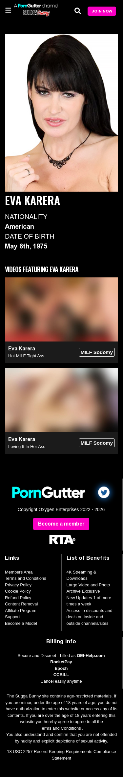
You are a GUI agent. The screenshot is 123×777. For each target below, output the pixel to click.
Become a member (61, 524)
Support (12, 616)
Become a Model (21, 623)
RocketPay (61, 661)
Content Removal (21, 603)
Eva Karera (21, 348)
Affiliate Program (20, 610)
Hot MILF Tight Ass (26, 355)
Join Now (102, 11)
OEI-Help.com (91, 655)
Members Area (19, 572)
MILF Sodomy (97, 352)
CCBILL (61, 674)
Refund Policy (18, 597)
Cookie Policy (18, 591)
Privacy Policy (18, 584)
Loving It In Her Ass (26, 446)
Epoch (61, 668)
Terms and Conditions (25, 578)
